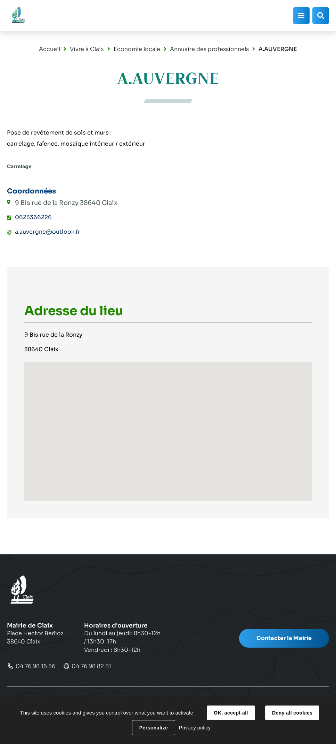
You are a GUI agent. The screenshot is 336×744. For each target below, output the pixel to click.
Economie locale (137, 49)
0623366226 (33, 217)
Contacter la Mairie (284, 638)
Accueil (49, 49)
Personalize (153, 727)
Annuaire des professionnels (209, 49)
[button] (168, 424)
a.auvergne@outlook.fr (47, 231)
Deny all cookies (292, 713)
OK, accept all (231, 713)
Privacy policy (195, 727)
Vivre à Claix (87, 49)
